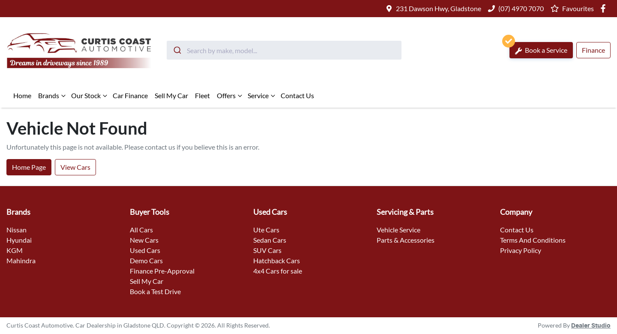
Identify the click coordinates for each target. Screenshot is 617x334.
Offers (230, 95)
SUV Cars (267, 250)
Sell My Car (171, 95)
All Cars (141, 230)
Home (22, 95)
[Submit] (177, 50)
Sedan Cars (269, 240)
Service (262, 95)
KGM (14, 250)
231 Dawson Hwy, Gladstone (438, 8)
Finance (593, 50)
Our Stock (90, 95)
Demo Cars (146, 260)
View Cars (75, 167)
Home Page (29, 167)
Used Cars (145, 250)
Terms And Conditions (533, 240)
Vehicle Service (398, 230)
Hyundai (19, 240)
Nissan (16, 230)
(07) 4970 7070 (521, 8)
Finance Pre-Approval (162, 271)
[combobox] (284, 50)
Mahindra (21, 260)
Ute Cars (266, 230)
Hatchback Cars (276, 260)
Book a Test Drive (155, 291)
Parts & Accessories (405, 240)
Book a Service (538, 48)
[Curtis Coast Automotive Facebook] (605, 8)
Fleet (202, 95)
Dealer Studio (591, 326)
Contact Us (297, 95)
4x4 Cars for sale (277, 271)
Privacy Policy (520, 250)
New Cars (144, 240)
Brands (53, 95)
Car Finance (130, 95)
